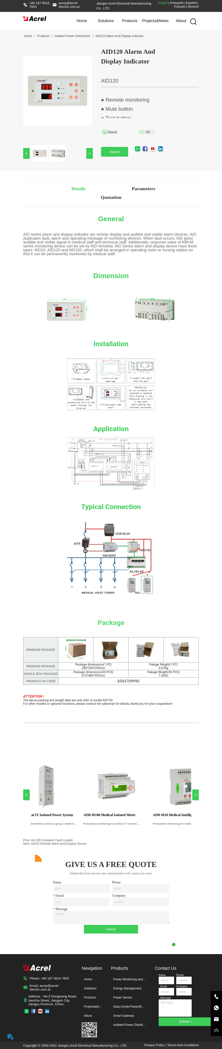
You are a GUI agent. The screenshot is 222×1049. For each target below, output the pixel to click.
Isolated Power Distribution (72, 36)
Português (177, 3)
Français (180, 6)
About (181, 20)
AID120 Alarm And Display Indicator (119, 36)
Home (82, 20)
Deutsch (193, 6)
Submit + (186, 1021)
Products (129, 20)
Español (191, 3)
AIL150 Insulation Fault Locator (52, 840)
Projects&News (155, 20)
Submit (111, 929)
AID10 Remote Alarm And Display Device (59, 843)
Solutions (106, 20)
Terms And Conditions (183, 1045)
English (163, 3)
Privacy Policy (154, 1045)
